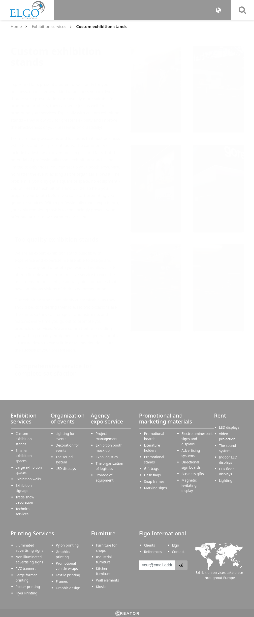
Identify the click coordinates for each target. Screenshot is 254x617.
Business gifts (193, 473)
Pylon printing (67, 545)
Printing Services (32, 533)
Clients (149, 545)
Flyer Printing (26, 593)
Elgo (175, 545)
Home (16, 26)
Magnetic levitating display (189, 485)
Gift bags (151, 468)
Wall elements (107, 580)
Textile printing (68, 575)
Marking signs (155, 488)
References (153, 551)
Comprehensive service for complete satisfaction (53, 369)
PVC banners (26, 568)
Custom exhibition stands (24, 438)
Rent (220, 415)
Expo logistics (106, 457)
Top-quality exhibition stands (56, 239)
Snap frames (154, 481)
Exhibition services (49, 26)
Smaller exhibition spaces (24, 455)
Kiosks (101, 586)
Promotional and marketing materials (165, 418)
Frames (62, 581)
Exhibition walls (28, 479)
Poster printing (28, 586)
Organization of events (68, 418)
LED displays (66, 468)
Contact (178, 551)
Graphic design (68, 587)
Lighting (225, 480)
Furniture (103, 533)
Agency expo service (107, 418)
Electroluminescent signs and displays (197, 438)
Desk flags (152, 475)
